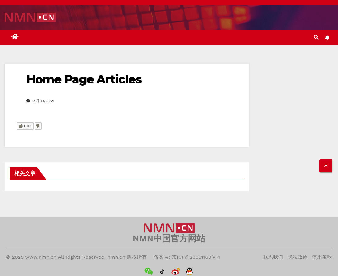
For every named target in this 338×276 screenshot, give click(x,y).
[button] (316, 37)
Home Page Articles (83, 79)
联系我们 (273, 257)
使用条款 (322, 257)
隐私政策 (297, 257)
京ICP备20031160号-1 (196, 257)
